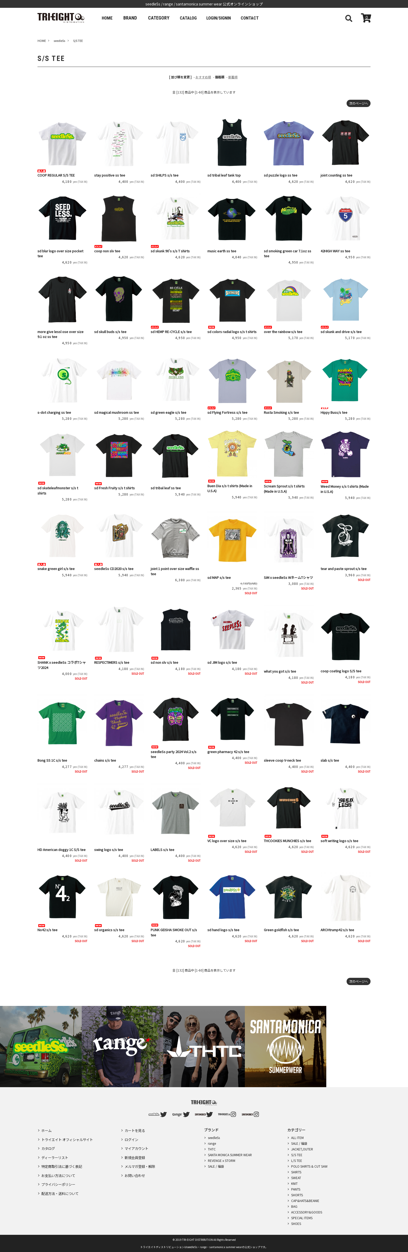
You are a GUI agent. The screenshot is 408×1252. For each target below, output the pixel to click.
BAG (294, 1206)
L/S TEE (296, 1160)
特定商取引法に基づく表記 (63, 1159)
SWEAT (296, 1177)
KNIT (294, 1183)
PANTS (295, 1189)
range (212, 1143)
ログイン (132, 1137)
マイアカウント (137, 1144)
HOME (108, 18)
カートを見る (135, 1129)
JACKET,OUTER (302, 1149)
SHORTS (297, 1195)
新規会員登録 (135, 1152)
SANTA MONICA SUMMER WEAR (230, 1155)
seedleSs (214, 1137)
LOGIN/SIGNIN (226, 18)
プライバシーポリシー (59, 1175)
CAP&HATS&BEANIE (305, 1200)
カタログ (48, 1144)
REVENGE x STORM (221, 1160)
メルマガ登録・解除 (141, 1159)
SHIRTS (296, 1172)
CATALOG (192, 18)
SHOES (296, 1223)
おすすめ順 (203, 77)
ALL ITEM (297, 1137)
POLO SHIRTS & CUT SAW (309, 1166)
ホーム (46, 1129)
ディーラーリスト (55, 1152)
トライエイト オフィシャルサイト (69, 1137)
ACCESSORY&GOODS (306, 1212)
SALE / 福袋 (216, 1166)
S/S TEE (296, 1155)
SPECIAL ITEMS (302, 1218)
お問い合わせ (135, 1167)
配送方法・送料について (61, 1182)
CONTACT (260, 18)
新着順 (233, 77)
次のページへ (357, 103)
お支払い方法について (59, 1167)
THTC (212, 1149)
